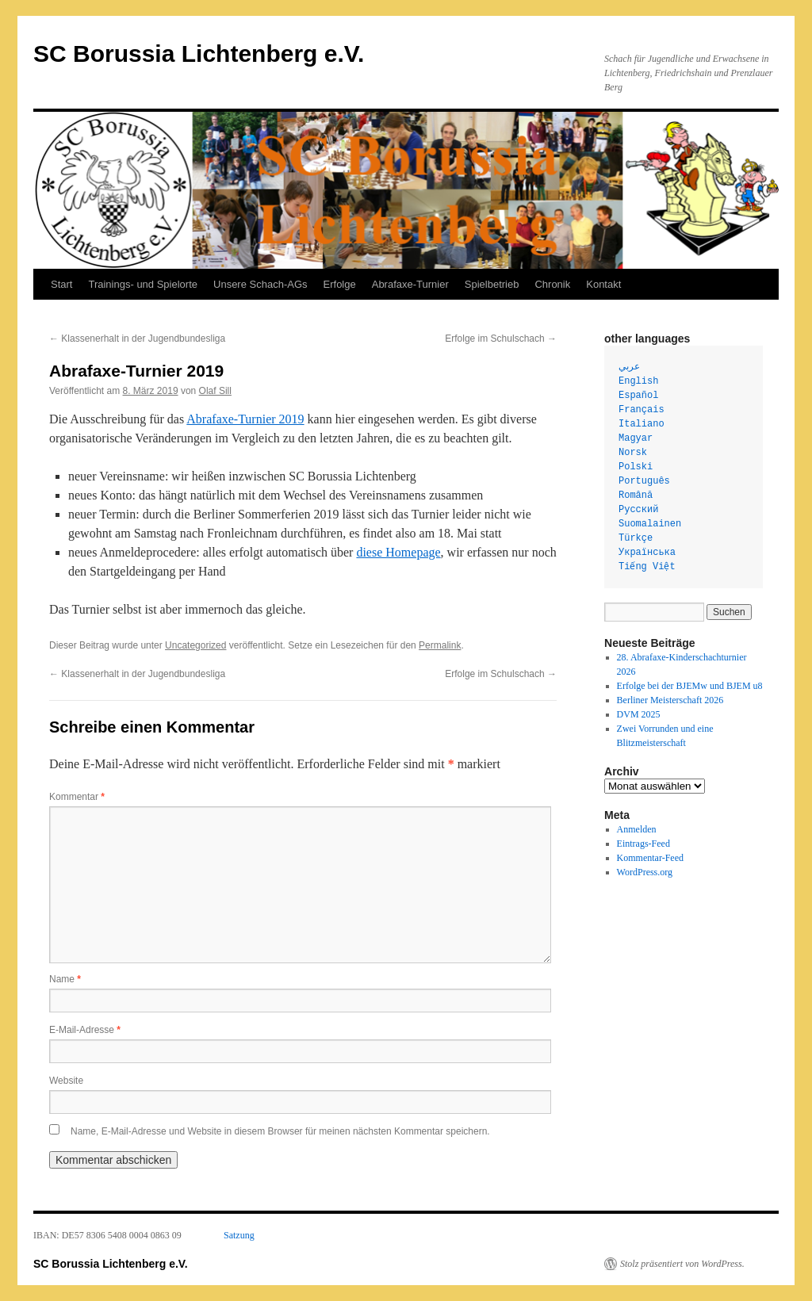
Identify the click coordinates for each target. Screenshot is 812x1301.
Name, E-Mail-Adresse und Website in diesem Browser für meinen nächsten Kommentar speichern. (280, 1131)
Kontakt (603, 284)
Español (638, 395)
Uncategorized (195, 645)
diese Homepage (398, 552)
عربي (629, 367)
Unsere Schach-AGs (260, 284)
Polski (636, 467)
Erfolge (340, 284)
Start (61, 284)
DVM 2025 (639, 714)
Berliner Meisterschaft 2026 (670, 700)
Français (642, 409)
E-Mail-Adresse (85, 1029)
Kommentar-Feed (650, 857)
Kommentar (77, 796)
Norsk (633, 452)
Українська (647, 552)
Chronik (552, 284)
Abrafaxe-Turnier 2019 (245, 419)
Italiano (642, 424)
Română (636, 495)
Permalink (440, 645)
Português (644, 481)
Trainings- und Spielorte (142, 284)
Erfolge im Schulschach (501, 338)
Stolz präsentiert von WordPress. (682, 1263)
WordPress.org (644, 872)
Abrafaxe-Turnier (410, 284)
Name (65, 979)
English (638, 381)
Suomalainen (650, 524)
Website (66, 1080)
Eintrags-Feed (643, 843)
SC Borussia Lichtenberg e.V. (198, 53)
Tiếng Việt (647, 566)
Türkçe (636, 538)
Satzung (239, 1235)
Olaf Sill (215, 390)
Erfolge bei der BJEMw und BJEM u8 (690, 685)
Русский (638, 509)
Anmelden (637, 829)
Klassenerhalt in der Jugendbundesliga (137, 338)
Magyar (636, 438)
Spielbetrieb (492, 284)
